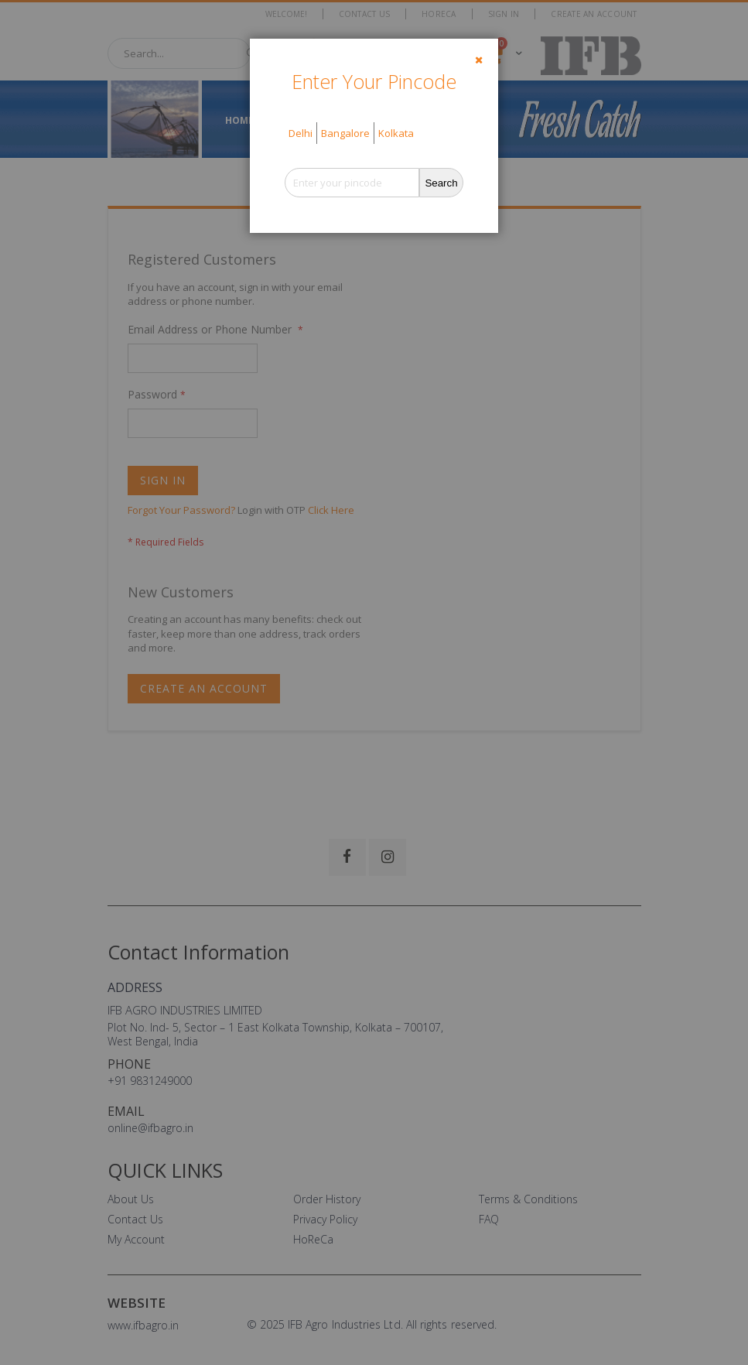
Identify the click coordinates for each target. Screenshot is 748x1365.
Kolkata (396, 133)
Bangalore (345, 133)
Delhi (301, 133)
